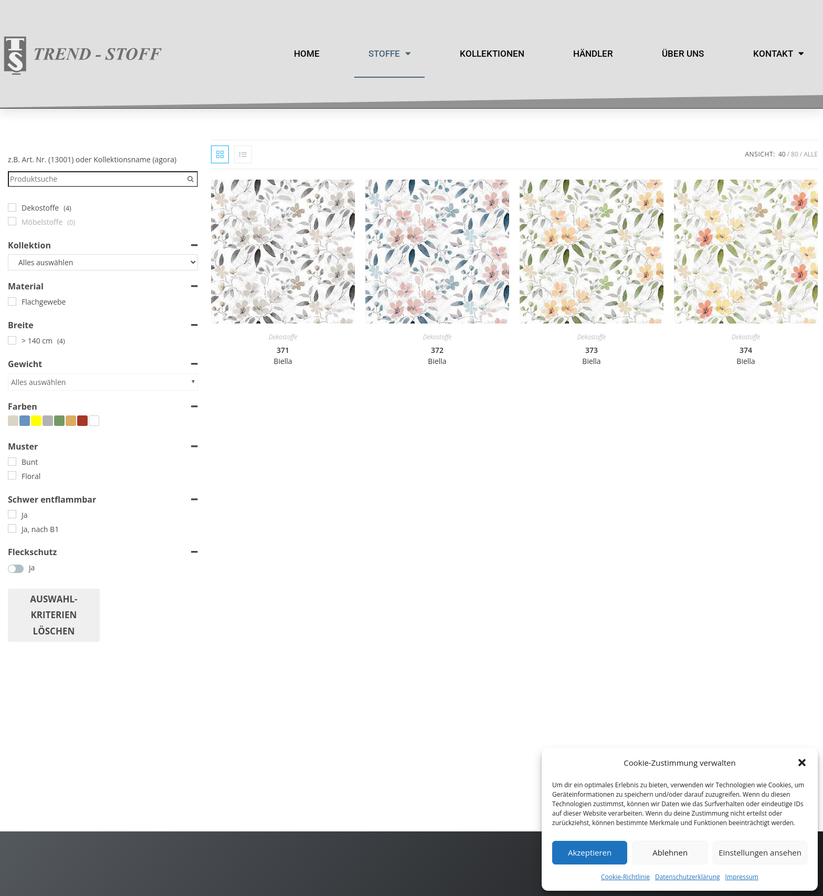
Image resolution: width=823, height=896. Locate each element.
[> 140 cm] (12, 340)
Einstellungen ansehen (760, 852)
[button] (802, 762)
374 (745, 355)
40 (782, 154)
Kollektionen (492, 53)
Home (307, 53)
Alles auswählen (38, 382)
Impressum (741, 876)
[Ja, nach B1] (12, 528)
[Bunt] (12, 461)
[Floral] (12, 475)
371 (282, 355)
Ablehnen (670, 852)
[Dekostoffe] (12, 207)
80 (794, 154)
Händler (593, 53)
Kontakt (778, 54)
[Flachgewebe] (12, 301)
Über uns (683, 53)
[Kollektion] (103, 262)
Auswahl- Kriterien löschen (53, 615)
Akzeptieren (589, 852)
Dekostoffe (283, 336)
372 (437, 355)
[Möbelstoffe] (12, 221)
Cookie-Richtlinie (625, 876)
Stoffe (389, 54)
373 (591, 355)
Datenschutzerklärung (687, 876)
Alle (811, 154)
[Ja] (12, 514)
